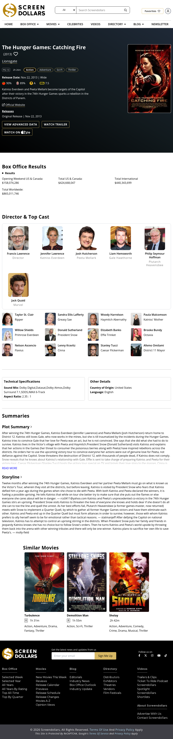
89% (23, 83)
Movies (41, 669)
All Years (7, 685)
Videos (142, 669)
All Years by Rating (14, 689)
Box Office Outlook (83, 685)
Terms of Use (99, 730)
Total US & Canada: (70, 179)
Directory (110, 669)
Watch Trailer (55, 124)
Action (30, 69)
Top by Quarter (12, 697)
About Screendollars (152, 705)
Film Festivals (112, 693)
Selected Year (11, 681)
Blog (73, 669)
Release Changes (47, 697)
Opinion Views (45, 704)
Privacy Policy (125, 730)
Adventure (45, 69)
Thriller (72, 69)
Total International (126, 179)
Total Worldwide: (12, 189)
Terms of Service (99, 733)
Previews (42, 689)
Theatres (109, 685)
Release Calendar (47, 685)
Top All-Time (10, 693)
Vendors (109, 689)
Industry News (79, 681)
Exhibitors (110, 681)
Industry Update (81, 689)
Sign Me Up (105, 656)
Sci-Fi (59, 69)
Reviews (41, 681)
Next (145, 596)
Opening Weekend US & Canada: (22, 179)
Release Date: (11, 77)
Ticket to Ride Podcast (152, 681)
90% (9, 83)
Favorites (152, 11)
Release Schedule (48, 693)
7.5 (47, 83)
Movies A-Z (43, 700)
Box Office (9, 669)
